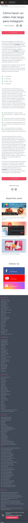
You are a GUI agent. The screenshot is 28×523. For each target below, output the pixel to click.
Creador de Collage (4, 435)
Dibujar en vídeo (3, 392)
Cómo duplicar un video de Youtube (7, 463)
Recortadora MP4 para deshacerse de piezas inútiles (9, 492)
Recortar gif (3, 362)
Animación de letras (4, 331)
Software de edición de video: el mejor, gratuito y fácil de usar (11, 495)
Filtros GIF (2, 401)
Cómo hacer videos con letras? (6, 450)
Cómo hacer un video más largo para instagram (9, 462)
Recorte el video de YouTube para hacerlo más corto (9, 498)
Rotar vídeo (3, 348)
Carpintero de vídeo (4, 341)
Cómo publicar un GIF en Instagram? (7, 455)
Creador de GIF (3, 434)
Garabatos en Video (4, 352)
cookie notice (18, 515)
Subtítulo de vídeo (4, 387)
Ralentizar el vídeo (4, 388)
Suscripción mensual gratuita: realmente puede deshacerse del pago (12, 503)
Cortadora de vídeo (4, 342)
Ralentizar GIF (3, 405)
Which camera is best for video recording (7, 442)
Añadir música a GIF (4, 399)
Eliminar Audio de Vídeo (5, 316)
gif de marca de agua (4, 365)
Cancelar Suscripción (4, 466)
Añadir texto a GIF (4, 364)
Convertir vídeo (3, 381)
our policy (10, 515)
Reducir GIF (3, 404)
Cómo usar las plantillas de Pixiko (6, 456)
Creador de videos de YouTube (6, 420)
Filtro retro (2, 328)
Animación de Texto (4, 319)
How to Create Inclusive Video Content (7, 475)
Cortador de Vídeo (4, 351)
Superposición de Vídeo (5, 344)
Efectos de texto (3, 321)
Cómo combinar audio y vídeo (6, 452)
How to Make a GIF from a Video (6, 470)
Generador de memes (4, 437)
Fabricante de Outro (4, 431)
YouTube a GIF (3, 506)
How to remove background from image (8, 469)
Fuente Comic (3, 397)
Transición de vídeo (4, 398)
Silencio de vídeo (3, 302)
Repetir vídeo (3, 378)
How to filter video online (5, 479)
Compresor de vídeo (4, 349)
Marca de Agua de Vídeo (5, 306)
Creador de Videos (4, 438)
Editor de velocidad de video (5, 377)
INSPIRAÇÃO (4, 490)
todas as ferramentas (5, 336)
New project (12, 2)
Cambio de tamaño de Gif (5, 361)
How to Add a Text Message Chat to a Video (8, 485)
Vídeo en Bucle (3, 345)
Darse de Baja (3, 505)
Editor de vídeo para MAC (5, 499)
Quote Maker (3, 421)
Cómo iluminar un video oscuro (6, 459)
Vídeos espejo (3, 332)
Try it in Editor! (13, 32)
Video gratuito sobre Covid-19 (6, 509)
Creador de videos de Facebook (6, 417)
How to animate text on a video (6, 483)
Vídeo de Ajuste (3, 311)
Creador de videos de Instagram (6, 418)
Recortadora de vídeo (4, 339)
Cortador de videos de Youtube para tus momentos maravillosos (11, 508)
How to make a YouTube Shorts (6, 476)
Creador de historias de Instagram (6, 427)
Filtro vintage (3, 322)
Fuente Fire (3, 369)
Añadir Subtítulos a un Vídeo (5, 312)
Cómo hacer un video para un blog (7, 449)
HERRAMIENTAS (4, 297)
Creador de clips (3, 424)
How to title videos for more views (6, 473)
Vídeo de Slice (3, 385)
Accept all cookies (12, 517)
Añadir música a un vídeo (5, 301)
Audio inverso (3, 384)
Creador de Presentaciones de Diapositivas (8, 428)
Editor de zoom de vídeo (5, 359)
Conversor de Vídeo (4, 308)
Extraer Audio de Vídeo (4, 354)
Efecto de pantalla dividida (5, 318)
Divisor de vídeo (3, 358)
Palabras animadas (4, 329)
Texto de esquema (4, 368)
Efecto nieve (3, 326)
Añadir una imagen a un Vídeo (6, 309)
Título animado (3, 325)
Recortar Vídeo (3, 305)
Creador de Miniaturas (4, 425)
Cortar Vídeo (3, 382)
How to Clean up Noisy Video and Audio (7, 480)
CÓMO (2, 445)
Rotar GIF (2, 402)
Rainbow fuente (3, 371)
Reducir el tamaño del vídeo (5, 391)
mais (2, 488)
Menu (24, 2)
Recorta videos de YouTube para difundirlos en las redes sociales (11, 496)
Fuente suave (3, 395)
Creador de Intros (4, 432)
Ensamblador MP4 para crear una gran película (9, 493)
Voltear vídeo (3, 355)
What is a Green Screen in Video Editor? (7, 411)
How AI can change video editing (6, 472)
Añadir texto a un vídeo (5, 299)
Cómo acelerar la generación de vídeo (7, 465)
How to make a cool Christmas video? (7, 482)
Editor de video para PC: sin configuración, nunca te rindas (10, 502)
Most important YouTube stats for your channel (9, 409)
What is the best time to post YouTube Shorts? (8, 444)
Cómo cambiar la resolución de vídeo (7, 460)
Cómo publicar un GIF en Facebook (7, 453)
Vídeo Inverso (3, 315)
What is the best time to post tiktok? (7, 441)
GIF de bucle (3, 408)
